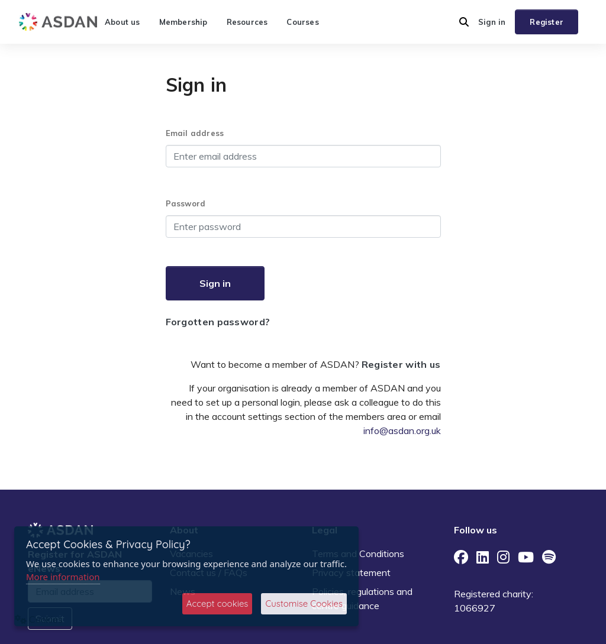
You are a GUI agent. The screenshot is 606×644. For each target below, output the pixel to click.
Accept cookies (217, 603)
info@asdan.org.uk (402, 430)
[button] (464, 22)
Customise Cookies (304, 603)
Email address (195, 133)
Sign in (491, 22)
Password (186, 203)
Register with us (401, 364)
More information (63, 576)
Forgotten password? (218, 322)
